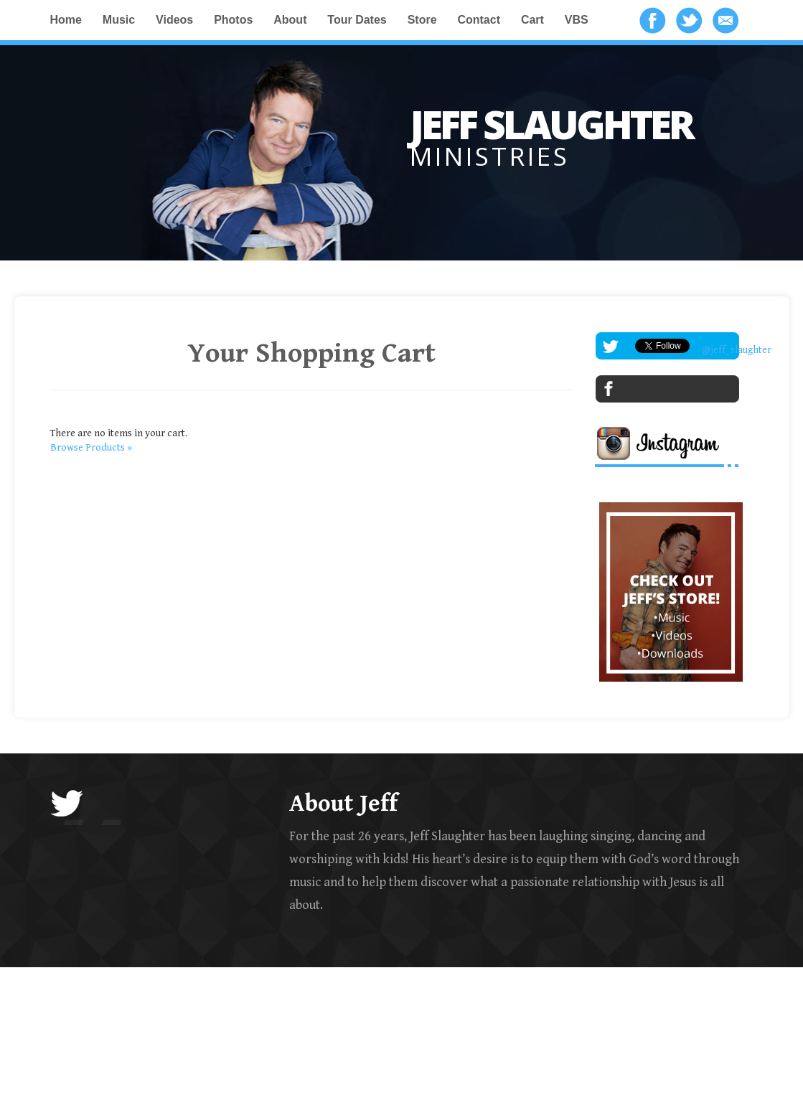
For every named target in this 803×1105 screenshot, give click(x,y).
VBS (576, 20)
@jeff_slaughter (736, 350)
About (289, 20)
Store (422, 20)
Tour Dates (356, 20)
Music (119, 20)
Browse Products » (91, 447)
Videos (174, 20)
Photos (233, 20)
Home (66, 20)
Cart (532, 20)
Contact (478, 20)
